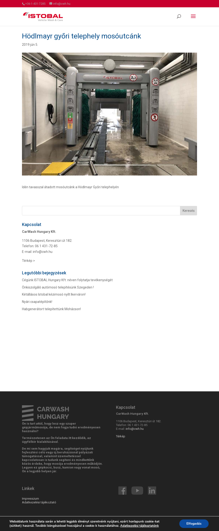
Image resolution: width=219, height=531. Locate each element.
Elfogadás (194, 523)
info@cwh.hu (42, 252)
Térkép (120, 436)
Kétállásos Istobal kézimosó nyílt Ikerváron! (54, 294)
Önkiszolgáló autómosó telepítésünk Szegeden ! (58, 287)
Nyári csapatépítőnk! (37, 302)
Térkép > (28, 261)
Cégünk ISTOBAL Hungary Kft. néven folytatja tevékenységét (67, 280)
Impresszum (30, 498)
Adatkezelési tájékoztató (39, 502)
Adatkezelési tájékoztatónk (139, 526)
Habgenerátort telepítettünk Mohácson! (51, 309)
